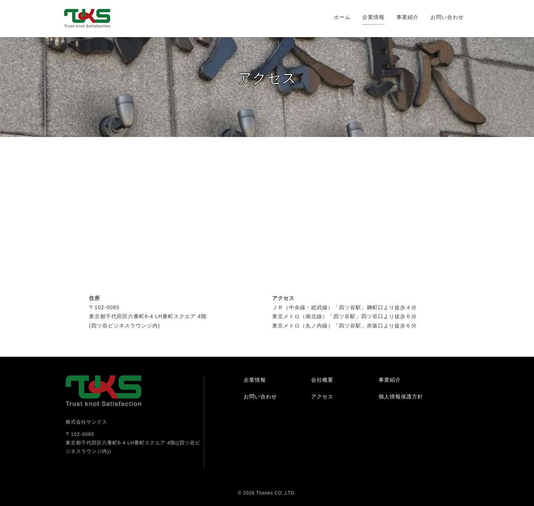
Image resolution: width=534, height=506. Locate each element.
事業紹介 (407, 17)
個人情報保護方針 (401, 396)
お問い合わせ (447, 17)
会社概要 (322, 380)
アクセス (322, 396)
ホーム (342, 17)
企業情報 (373, 17)
